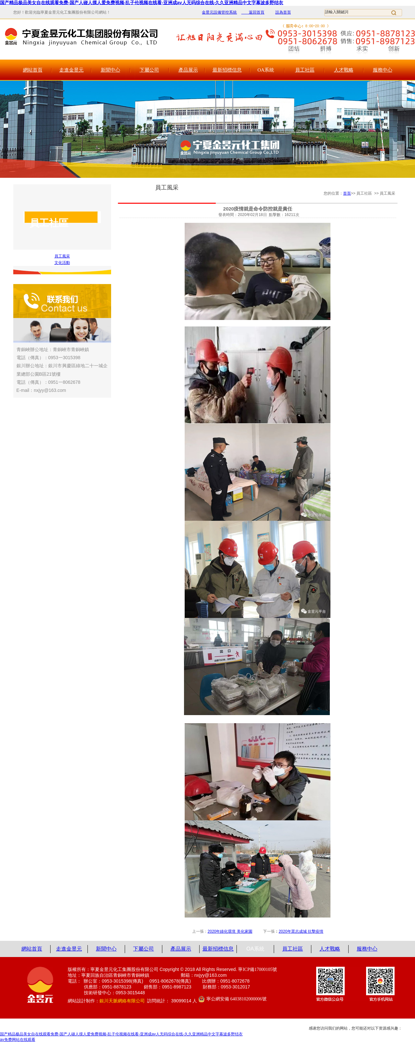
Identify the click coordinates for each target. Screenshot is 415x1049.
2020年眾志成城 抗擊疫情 (301, 931)
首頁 (347, 193)
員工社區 (305, 70)
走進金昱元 (71, 70)
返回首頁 (252, 12)
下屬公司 (149, 70)
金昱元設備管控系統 (219, 12)
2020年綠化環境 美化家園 (230, 931)
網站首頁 (32, 70)
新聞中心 (110, 70)
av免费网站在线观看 (17, 1039)
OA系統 (266, 70)
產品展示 (188, 70)
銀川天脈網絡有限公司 (122, 1000)
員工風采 (62, 256)
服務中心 (382, 70)
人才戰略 (343, 70)
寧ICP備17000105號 (257, 969)
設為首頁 (283, 12)
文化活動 (62, 262)
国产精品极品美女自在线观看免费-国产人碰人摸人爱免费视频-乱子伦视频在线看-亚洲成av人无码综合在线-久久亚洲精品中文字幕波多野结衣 (141, 2)
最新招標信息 (227, 70)
